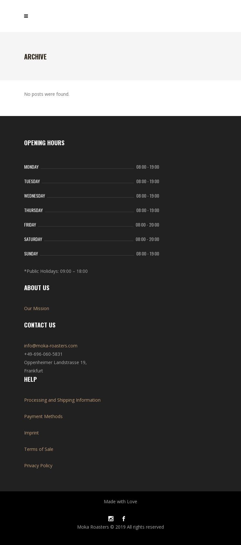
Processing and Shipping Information (62, 400)
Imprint (31, 433)
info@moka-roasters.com (50, 346)
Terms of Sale (38, 449)
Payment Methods (43, 416)
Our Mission (36, 308)
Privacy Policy (38, 465)
